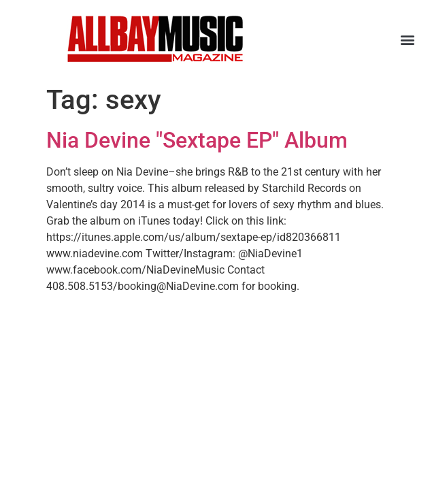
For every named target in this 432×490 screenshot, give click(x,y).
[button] (407, 39)
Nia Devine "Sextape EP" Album (197, 140)
